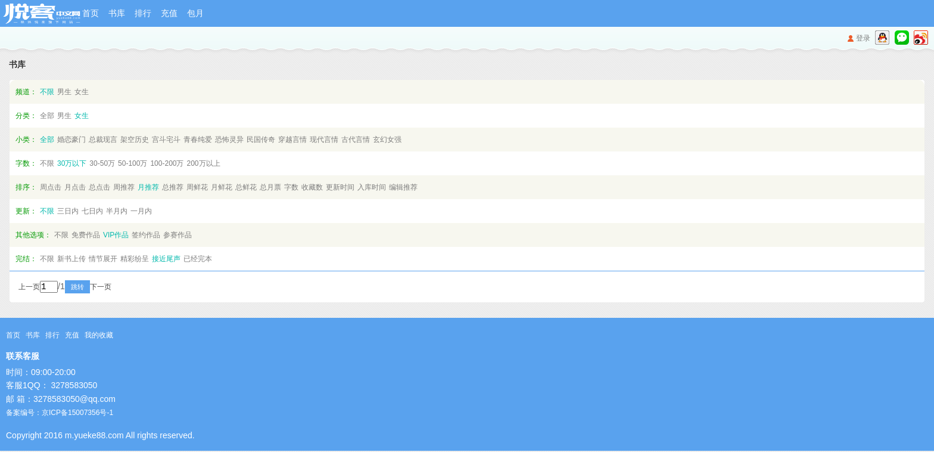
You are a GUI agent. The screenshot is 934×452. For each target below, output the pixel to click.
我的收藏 (99, 336)
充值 (169, 13)
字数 (291, 187)
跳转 (93, 288)
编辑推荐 (403, 187)
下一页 (116, 288)
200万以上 (203, 163)
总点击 (99, 187)
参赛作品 (177, 235)
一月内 (141, 211)
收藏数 (312, 187)
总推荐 (172, 187)
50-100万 (132, 163)
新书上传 (71, 259)
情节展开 (103, 259)
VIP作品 (116, 235)
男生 (64, 92)
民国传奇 (261, 139)
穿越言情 (292, 139)
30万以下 (71, 163)
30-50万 (102, 163)
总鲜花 (246, 187)
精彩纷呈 (134, 259)
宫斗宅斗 (166, 139)
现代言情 (324, 139)
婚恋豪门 (71, 139)
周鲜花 (197, 187)
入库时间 (371, 187)
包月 (195, 13)
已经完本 (197, 259)
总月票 (270, 187)
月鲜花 (221, 187)
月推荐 (148, 187)
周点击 (50, 187)
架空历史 (134, 139)
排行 (143, 13)
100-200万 (166, 163)
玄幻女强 (387, 139)
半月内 (116, 211)
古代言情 (355, 139)
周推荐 (124, 187)
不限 (47, 92)
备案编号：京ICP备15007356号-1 (59, 414)
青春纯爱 (197, 139)
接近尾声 (166, 259)
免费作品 (85, 235)
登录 (863, 38)
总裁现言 (103, 139)
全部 (47, 116)
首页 (90, 13)
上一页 (29, 288)
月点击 (75, 187)
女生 (81, 92)
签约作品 (146, 235)
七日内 (92, 211)
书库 (116, 13)
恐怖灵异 (229, 139)
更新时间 (340, 187)
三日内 (68, 211)
